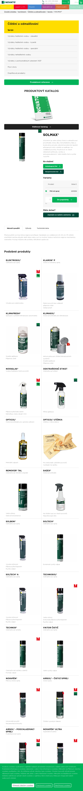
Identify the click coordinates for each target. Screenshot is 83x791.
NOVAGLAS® (12, 369)
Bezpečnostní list (53, 172)
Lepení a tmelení (21, 7)
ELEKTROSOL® (13, 260)
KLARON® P (49, 260)
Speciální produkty (49, 7)
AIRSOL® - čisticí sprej (55, 678)
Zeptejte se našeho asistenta (61, 215)
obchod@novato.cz (52, 3)
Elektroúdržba (62, 7)
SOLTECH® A (12, 574)
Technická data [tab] (43, 228)
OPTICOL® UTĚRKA (52, 420)
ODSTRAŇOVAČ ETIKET (55, 369)
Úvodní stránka (10, 12)
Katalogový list (53, 166)
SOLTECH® (48, 521)
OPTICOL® (11, 420)
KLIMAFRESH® (13, 313)
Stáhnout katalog (41, 127)
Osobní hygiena (76, 7)
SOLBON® (11, 521)
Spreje (50, 12)
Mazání (32, 7)
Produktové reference (41, 82)
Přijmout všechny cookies (23, 785)
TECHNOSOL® (50, 574)
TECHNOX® (11, 627)
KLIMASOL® (49, 313)
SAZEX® (47, 470)
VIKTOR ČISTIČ (50, 627)
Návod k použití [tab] (13, 228)
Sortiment (22, 12)
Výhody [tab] (28, 228)
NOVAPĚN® (11, 678)
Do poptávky (64, 200)
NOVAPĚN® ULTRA (52, 729)
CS (76, 2)
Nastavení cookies (44, 785)
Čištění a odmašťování (7, 7)
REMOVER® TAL (14, 470)
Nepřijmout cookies (62, 785)
